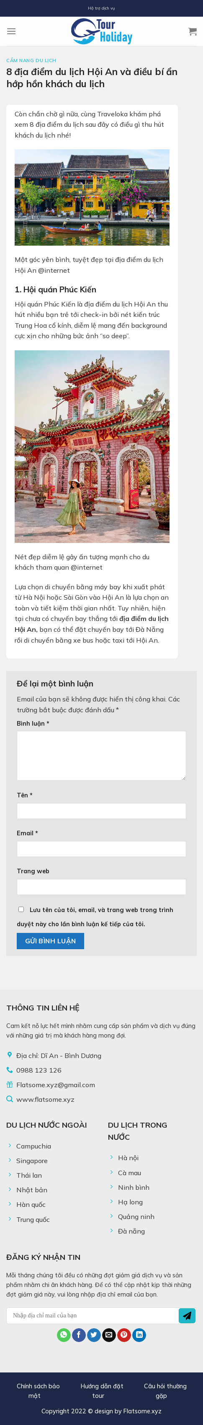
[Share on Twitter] (94, 1335)
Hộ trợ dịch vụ (101, 7)
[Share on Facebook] (79, 1335)
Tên (25, 795)
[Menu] (11, 31)
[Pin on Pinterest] (124, 1335)
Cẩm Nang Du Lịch (31, 60)
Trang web (33, 871)
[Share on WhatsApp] (64, 1335)
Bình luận (33, 723)
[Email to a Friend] (109, 1335)
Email (27, 833)
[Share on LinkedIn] (139, 1335)
